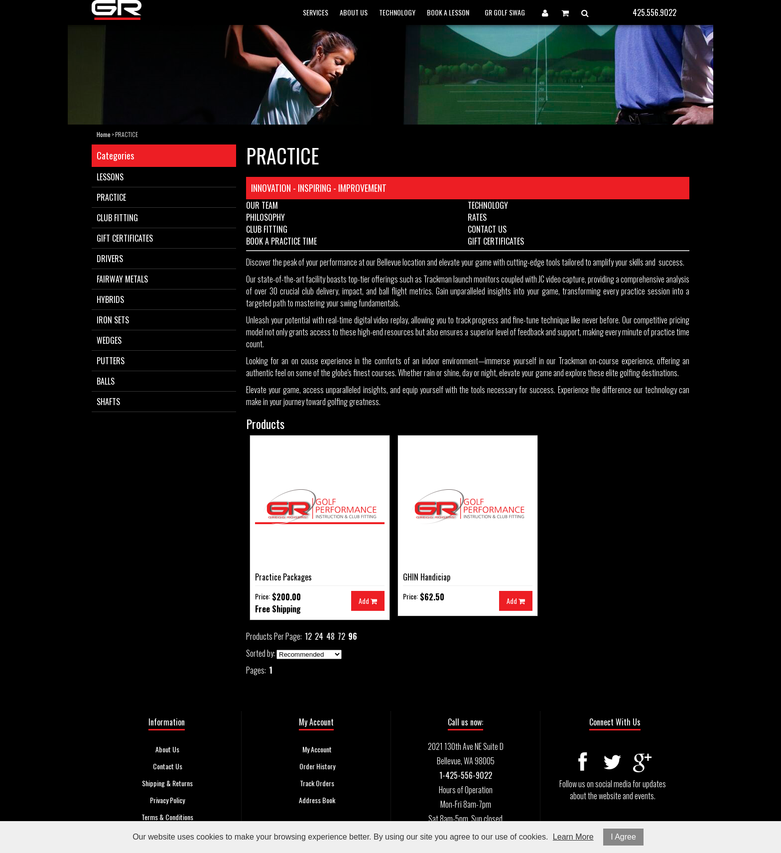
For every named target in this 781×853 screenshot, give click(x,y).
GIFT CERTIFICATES (125, 238)
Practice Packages (283, 577)
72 (341, 636)
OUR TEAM (262, 205)
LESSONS (110, 177)
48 (330, 636)
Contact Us (167, 766)
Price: (262, 596)
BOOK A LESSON (448, 12)
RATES (477, 217)
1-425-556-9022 (465, 775)
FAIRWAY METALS (122, 279)
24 (319, 636)
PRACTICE (111, 197)
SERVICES (315, 12)
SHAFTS (108, 402)
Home (104, 134)
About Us (167, 749)
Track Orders (317, 783)
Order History (317, 766)
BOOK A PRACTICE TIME (281, 241)
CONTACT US (487, 229)
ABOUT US (354, 12)
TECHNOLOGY (397, 12)
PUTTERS (111, 361)
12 (308, 636)
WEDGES (109, 340)
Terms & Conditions (167, 817)
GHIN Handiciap (426, 577)
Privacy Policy (167, 800)
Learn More (573, 837)
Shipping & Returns (167, 783)
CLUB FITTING (117, 218)
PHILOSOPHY (265, 217)
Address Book (317, 800)
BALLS (106, 381)
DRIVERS (110, 259)
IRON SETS (113, 320)
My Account (317, 749)
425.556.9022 (654, 12)
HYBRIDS (110, 299)
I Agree (623, 837)
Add (368, 600)
